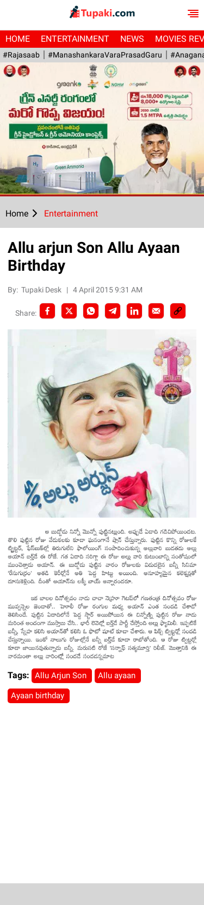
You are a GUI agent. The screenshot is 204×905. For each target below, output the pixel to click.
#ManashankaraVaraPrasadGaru (105, 54)
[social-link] (178, 311)
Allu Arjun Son (62, 675)
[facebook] (47, 311)
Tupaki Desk (42, 289)
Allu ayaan (118, 675)
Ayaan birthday (38, 695)
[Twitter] (69, 311)
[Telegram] (112, 311)
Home (17, 39)
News (132, 39)
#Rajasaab (21, 54)
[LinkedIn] (134, 311)
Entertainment (75, 39)
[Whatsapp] (91, 311)
